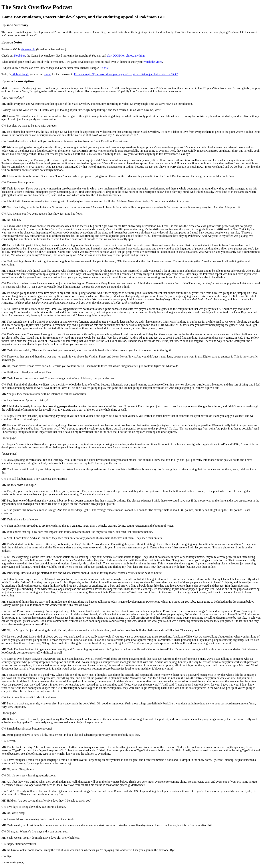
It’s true (104, 67)
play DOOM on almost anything (126, 55)
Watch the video (152, 61)
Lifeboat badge (20, 74)
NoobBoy (19, 55)
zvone (47, 74)
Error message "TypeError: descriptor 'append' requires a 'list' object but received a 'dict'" (126, 74)
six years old (28, 49)
